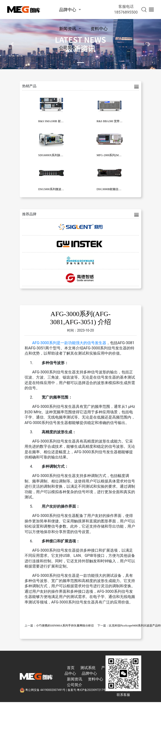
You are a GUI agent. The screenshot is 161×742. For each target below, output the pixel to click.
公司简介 (67, 47)
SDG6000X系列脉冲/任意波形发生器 (61, 155)
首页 (71, 667)
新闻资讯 (67, 28)
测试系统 (88, 667)
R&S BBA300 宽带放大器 (112, 121)
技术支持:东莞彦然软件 (122, 690)
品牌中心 (67, 9)
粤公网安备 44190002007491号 (43, 690)
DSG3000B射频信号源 (110, 189)
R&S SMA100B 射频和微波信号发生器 (62, 121)
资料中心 (99, 28)
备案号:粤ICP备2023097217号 (87, 690)
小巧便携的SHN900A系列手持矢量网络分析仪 (65, 625)
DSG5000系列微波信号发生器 (56, 189)
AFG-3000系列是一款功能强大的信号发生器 (69, 343)
